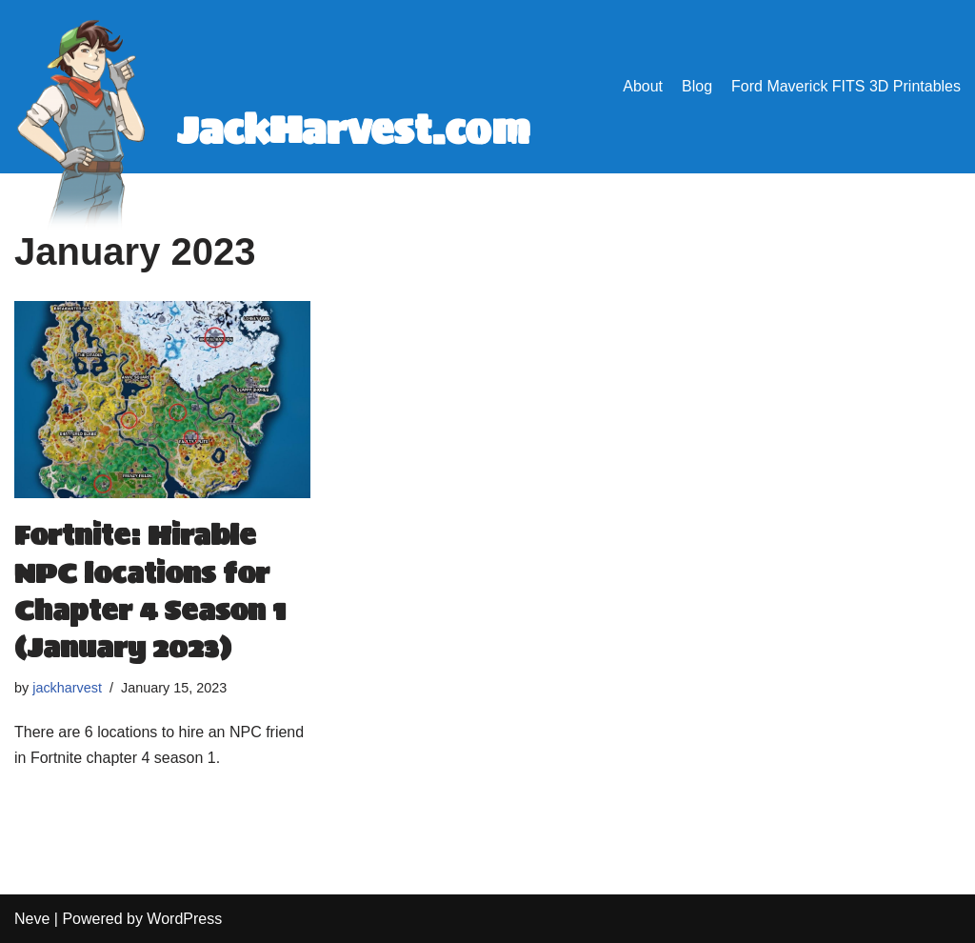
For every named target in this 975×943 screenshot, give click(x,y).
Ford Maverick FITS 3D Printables (846, 86)
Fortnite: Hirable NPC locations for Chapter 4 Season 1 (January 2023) (150, 591)
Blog (697, 86)
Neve (32, 919)
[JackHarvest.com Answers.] (281, 129)
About (643, 86)
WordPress (184, 919)
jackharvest (67, 687)
